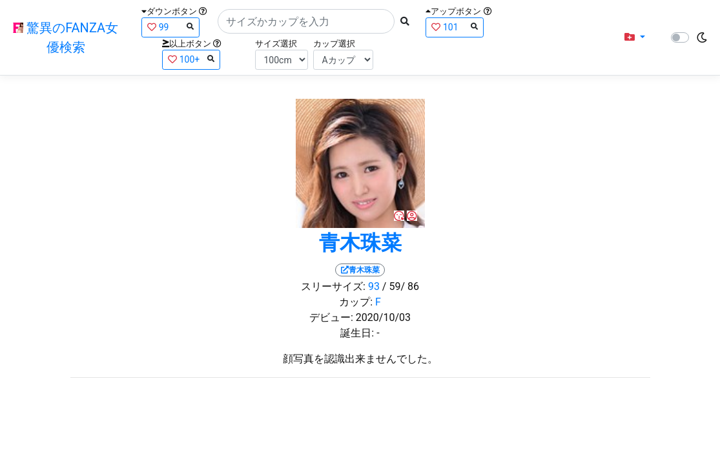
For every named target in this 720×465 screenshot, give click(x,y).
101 (454, 27)
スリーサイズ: (333, 286)
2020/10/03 (383, 317)
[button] (634, 37)
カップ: (356, 302)
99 (170, 27)
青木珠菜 (360, 243)
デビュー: (331, 317)
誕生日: (357, 333)
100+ (191, 59)
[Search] (306, 21)
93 (374, 286)
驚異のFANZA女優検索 (65, 37)
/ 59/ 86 (400, 286)
